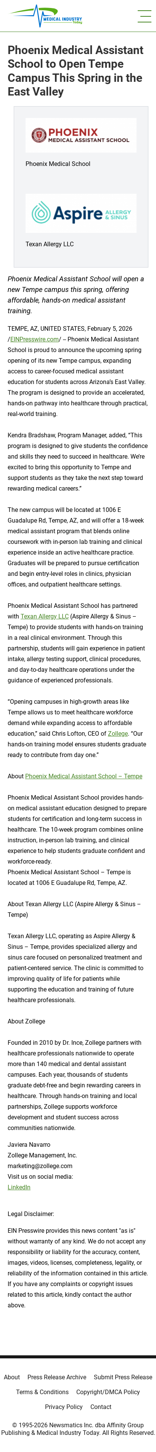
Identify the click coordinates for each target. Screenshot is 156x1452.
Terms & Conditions (42, 1392)
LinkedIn (19, 1187)
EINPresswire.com (34, 339)
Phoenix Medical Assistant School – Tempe (83, 776)
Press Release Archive (56, 1377)
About (12, 1377)
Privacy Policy (64, 1407)
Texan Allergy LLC (45, 616)
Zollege (118, 733)
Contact (100, 1407)
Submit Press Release (123, 1377)
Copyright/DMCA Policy (108, 1392)
